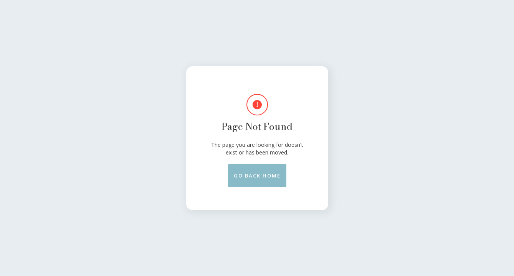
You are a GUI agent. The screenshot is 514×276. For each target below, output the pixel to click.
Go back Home (257, 175)
